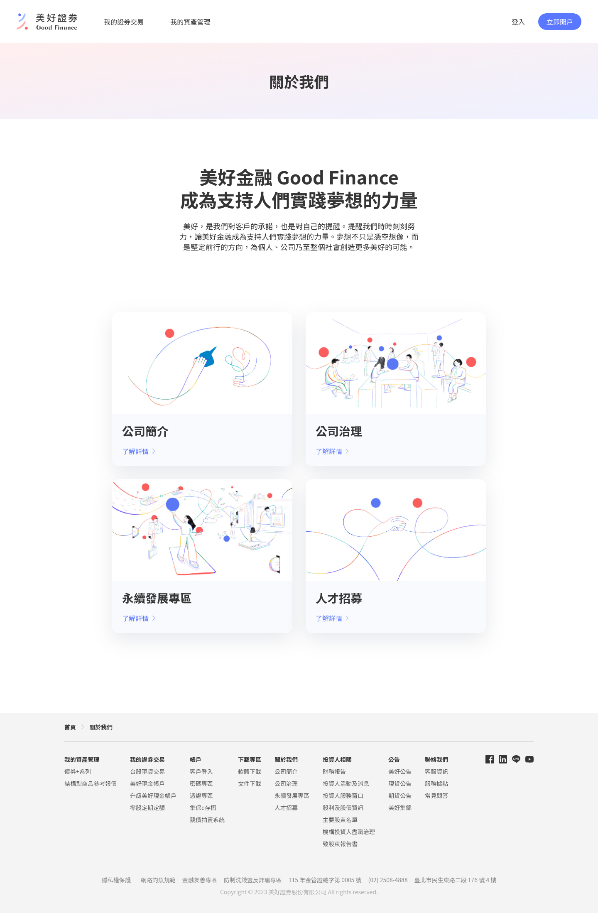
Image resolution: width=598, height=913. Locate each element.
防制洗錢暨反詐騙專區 (253, 880)
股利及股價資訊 (343, 807)
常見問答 (436, 795)
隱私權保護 (116, 880)
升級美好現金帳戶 (153, 795)
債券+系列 (77, 771)
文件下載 (249, 783)
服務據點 (436, 783)
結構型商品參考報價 (90, 783)
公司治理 (286, 783)
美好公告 (400, 771)
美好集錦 (400, 807)
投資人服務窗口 (343, 795)
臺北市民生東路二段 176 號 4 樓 (455, 880)
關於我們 (101, 727)
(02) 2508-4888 (388, 880)
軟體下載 (249, 771)
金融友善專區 (199, 880)
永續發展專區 (291, 795)
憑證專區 (201, 795)
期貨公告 (400, 795)
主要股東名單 (340, 819)
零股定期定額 (147, 807)
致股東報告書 (340, 843)
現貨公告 (400, 783)
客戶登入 (201, 771)
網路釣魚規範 (158, 880)
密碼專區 (201, 783)
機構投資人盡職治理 (349, 831)
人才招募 (286, 807)
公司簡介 (286, 771)
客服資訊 (436, 771)
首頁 (70, 727)
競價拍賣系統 (207, 819)
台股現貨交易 (147, 771)
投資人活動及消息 (346, 783)
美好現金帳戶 (147, 783)
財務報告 (334, 771)
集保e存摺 (203, 807)
